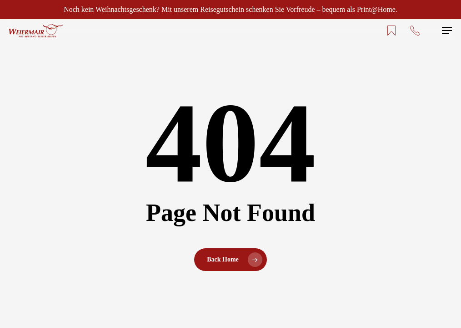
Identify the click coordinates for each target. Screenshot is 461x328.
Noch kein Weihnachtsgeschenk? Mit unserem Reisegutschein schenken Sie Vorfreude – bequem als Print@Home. (230, 9)
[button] (447, 30)
